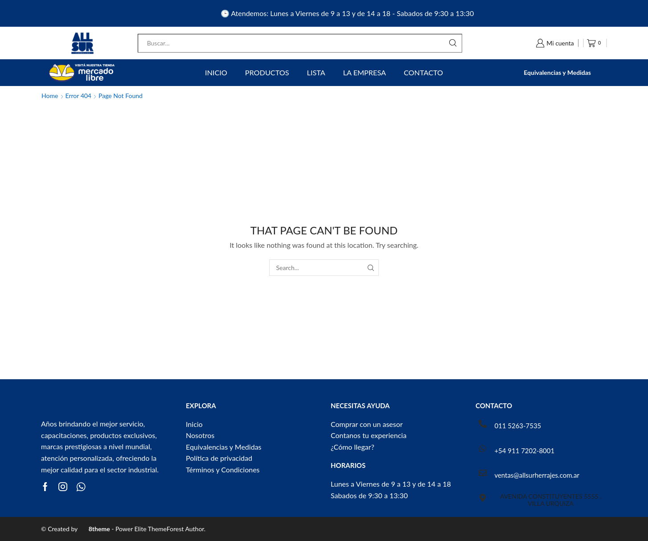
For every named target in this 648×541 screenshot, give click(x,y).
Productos (267, 72)
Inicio (216, 72)
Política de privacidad (219, 458)
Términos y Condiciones (223, 469)
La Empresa (364, 72)
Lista (316, 72)
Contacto (423, 72)
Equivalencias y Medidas (557, 73)
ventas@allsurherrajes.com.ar (536, 475)
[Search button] (453, 43)
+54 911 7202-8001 (524, 451)
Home (49, 95)
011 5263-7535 (517, 426)
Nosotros (200, 435)
